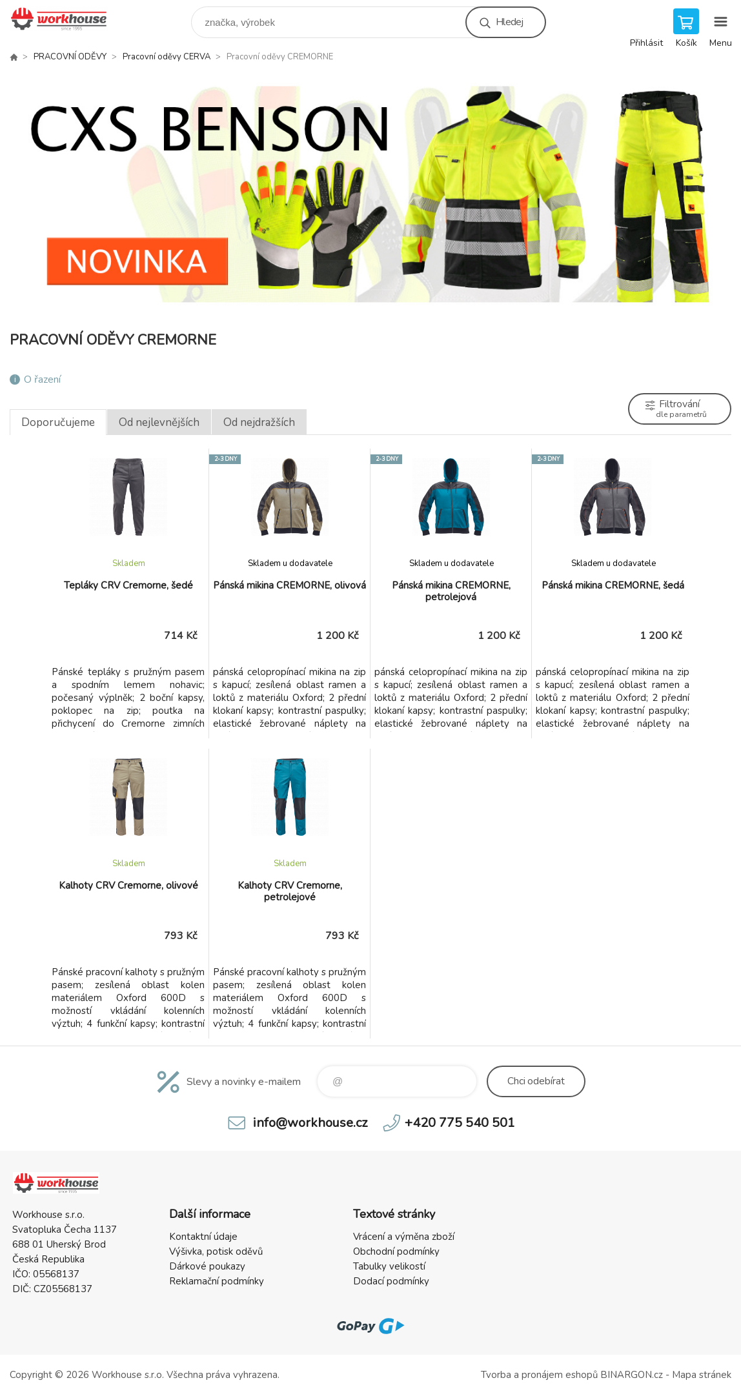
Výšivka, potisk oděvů (216, 1251)
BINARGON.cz (631, 1374)
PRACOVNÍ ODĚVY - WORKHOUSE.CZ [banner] (67, 19)
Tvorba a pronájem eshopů (539, 1374)
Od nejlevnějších (159, 422)
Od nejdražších (259, 422)
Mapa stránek (701, 1374)
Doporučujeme (58, 422)
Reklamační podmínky (216, 1281)
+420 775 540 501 (460, 1122)
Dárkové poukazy (207, 1266)
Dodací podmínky (391, 1281)
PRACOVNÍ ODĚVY (70, 57)
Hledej (509, 22)
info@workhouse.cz (310, 1122)
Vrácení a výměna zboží (403, 1236)
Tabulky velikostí (389, 1266)
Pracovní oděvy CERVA (166, 57)
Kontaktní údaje (203, 1236)
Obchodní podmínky (396, 1251)
